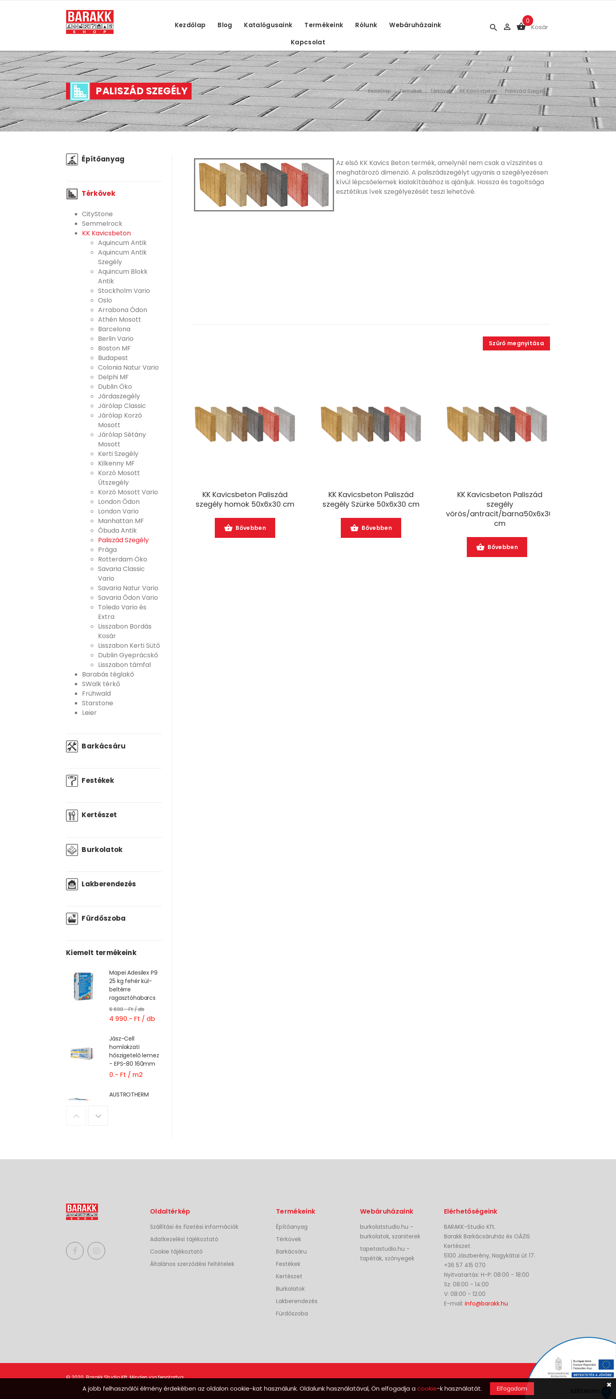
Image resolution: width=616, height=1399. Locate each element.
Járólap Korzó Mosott (120, 420)
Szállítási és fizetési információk (194, 1227)
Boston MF (114, 348)
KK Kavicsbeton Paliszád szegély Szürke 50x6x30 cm (371, 499)
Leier (89, 712)
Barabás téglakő (108, 674)
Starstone (97, 703)
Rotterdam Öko (122, 559)
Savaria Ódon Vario (128, 597)
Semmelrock (102, 223)
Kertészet (91, 815)
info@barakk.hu (486, 1303)
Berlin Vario (116, 338)
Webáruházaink (415, 25)
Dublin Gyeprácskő (128, 655)
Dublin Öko (115, 386)
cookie (427, 1388)
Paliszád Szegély (525, 91)
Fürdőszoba (96, 918)
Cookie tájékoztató (176, 1252)
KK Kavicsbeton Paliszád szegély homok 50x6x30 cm (245, 499)
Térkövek (440, 91)
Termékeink (323, 25)
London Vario (118, 511)
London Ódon (119, 501)
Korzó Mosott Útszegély (119, 477)
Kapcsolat (308, 42)
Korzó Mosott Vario (128, 492)
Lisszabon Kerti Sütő (129, 645)
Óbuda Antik (117, 530)
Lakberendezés (101, 884)
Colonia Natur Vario (128, 367)
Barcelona (114, 329)
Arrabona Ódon (122, 309)
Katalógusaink (268, 25)
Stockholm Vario (124, 290)
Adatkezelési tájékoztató (184, 1239)
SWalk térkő (101, 684)
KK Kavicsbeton (478, 91)
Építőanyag (95, 159)
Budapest (113, 357)
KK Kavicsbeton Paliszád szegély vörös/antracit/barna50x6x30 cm (499, 509)
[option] (114, 1001)
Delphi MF (113, 377)
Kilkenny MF (116, 463)
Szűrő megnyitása (516, 343)
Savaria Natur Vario (128, 588)
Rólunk (366, 25)
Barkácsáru (96, 746)
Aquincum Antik (122, 242)
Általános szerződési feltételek (192, 1264)
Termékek (410, 91)
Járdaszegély (119, 396)
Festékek (90, 780)
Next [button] (98, 1116)
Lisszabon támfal (124, 664)
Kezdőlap (190, 25)
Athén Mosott (119, 319)
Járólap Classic (122, 405)
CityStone (97, 214)
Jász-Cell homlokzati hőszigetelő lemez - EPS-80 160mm (134, 1051)
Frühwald (96, 693)
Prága (107, 549)
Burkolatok (94, 849)
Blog (225, 25)
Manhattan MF (121, 520)
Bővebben (245, 528)
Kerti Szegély (118, 453)
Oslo (105, 300)
